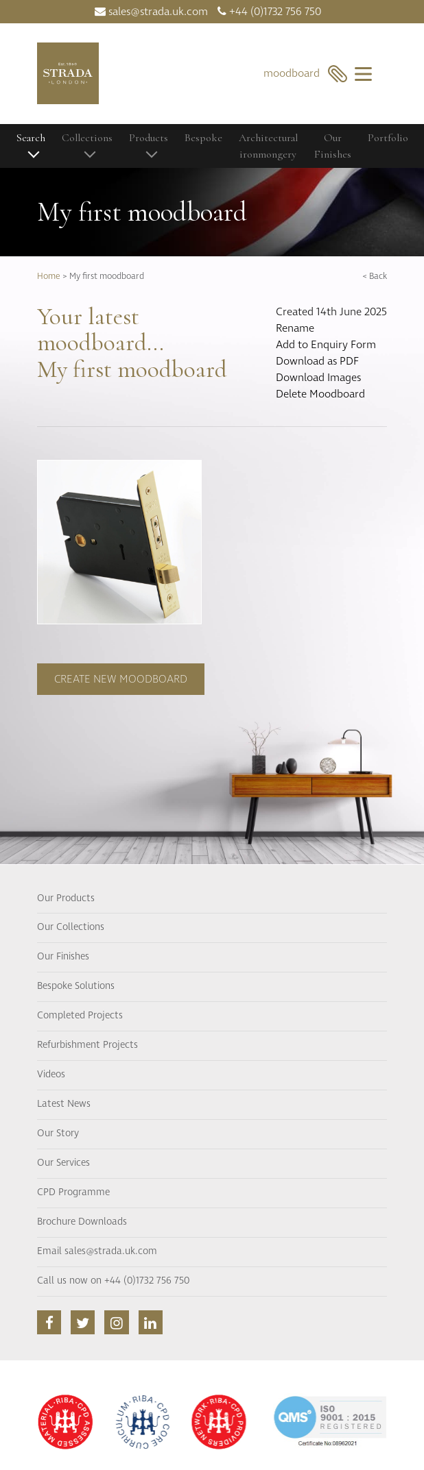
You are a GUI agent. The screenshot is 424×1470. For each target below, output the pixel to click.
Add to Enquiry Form (326, 344)
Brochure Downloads (82, 1222)
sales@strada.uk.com (151, 11)
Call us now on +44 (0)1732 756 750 (113, 1281)
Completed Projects (80, 1015)
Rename (295, 328)
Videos (51, 1074)
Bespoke (203, 138)
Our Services (63, 1163)
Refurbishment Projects (87, 1045)
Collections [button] (87, 138)
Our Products (66, 898)
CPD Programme (73, 1192)
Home (48, 276)
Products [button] (148, 138)
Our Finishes (332, 146)
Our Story (58, 1133)
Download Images (318, 377)
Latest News (64, 1104)
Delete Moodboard (320, 394)
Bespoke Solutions (76, 986)
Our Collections (70, 927)
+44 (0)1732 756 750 (269, 11)
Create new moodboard (120, 679)
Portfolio (388, 138)
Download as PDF (317, 361)
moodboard (305, 73)
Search (30, 138)
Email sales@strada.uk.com (97, 1251)
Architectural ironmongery (268, 146)
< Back (374, 276)
